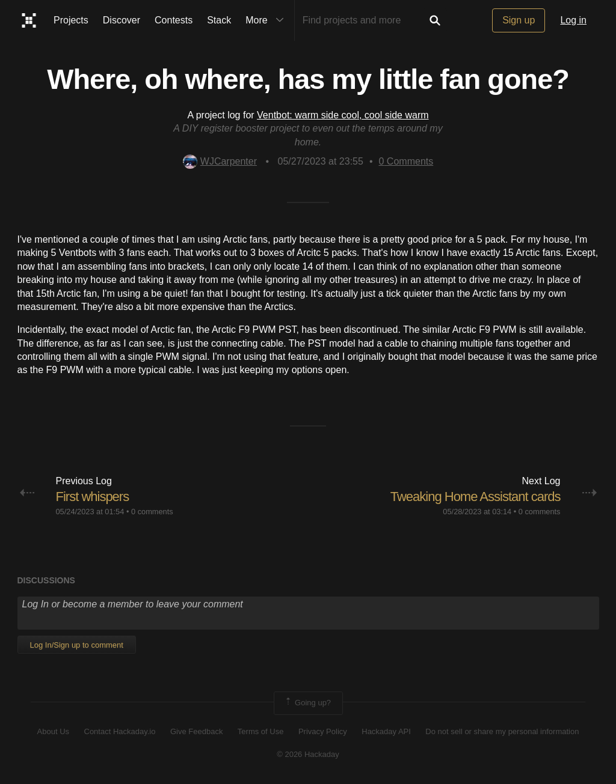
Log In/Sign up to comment (76, 644)
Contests (173, 20)
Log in (573, 20)
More (267, 20)
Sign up (518, 20)
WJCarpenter (220, 161)
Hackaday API (386, 731)
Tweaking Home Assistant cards (475, 496)
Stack (219, 20)
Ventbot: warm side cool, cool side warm (342, 115)
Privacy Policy (322, 731)
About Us (53, 731)
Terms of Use (261, 731)
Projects (71, 20)
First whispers (92, 496)
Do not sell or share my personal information (502, 731)
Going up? (307, 703)
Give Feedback (196, 731)
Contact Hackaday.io (120, 731)
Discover (121, 20)
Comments (406, 161)
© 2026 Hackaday (308, 754)
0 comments (152, 511)
